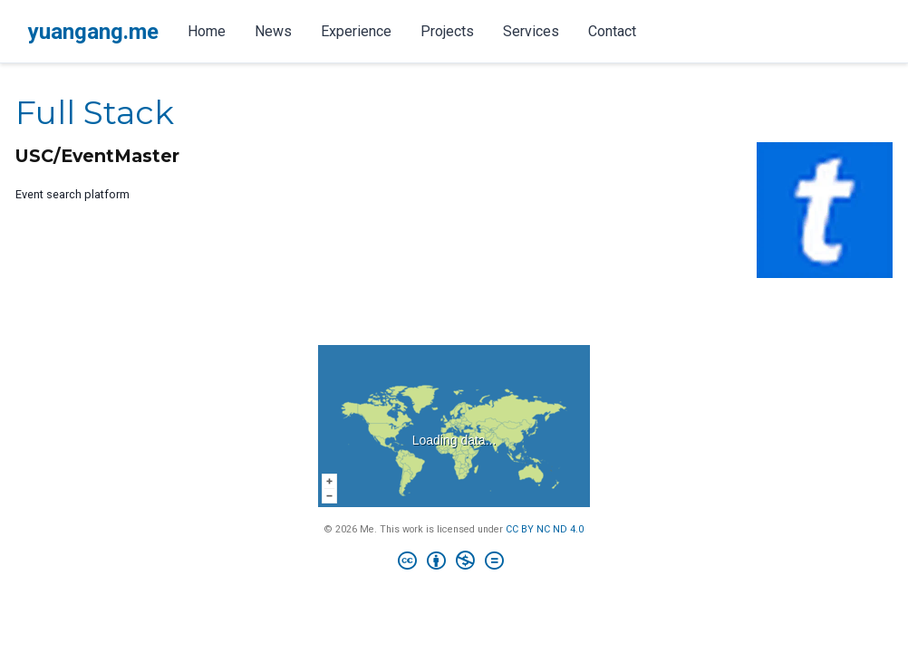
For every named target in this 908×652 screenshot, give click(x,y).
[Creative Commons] (454, 562)
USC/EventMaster (97, 156)
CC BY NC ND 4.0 (545, 529)
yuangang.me (93, 31)
